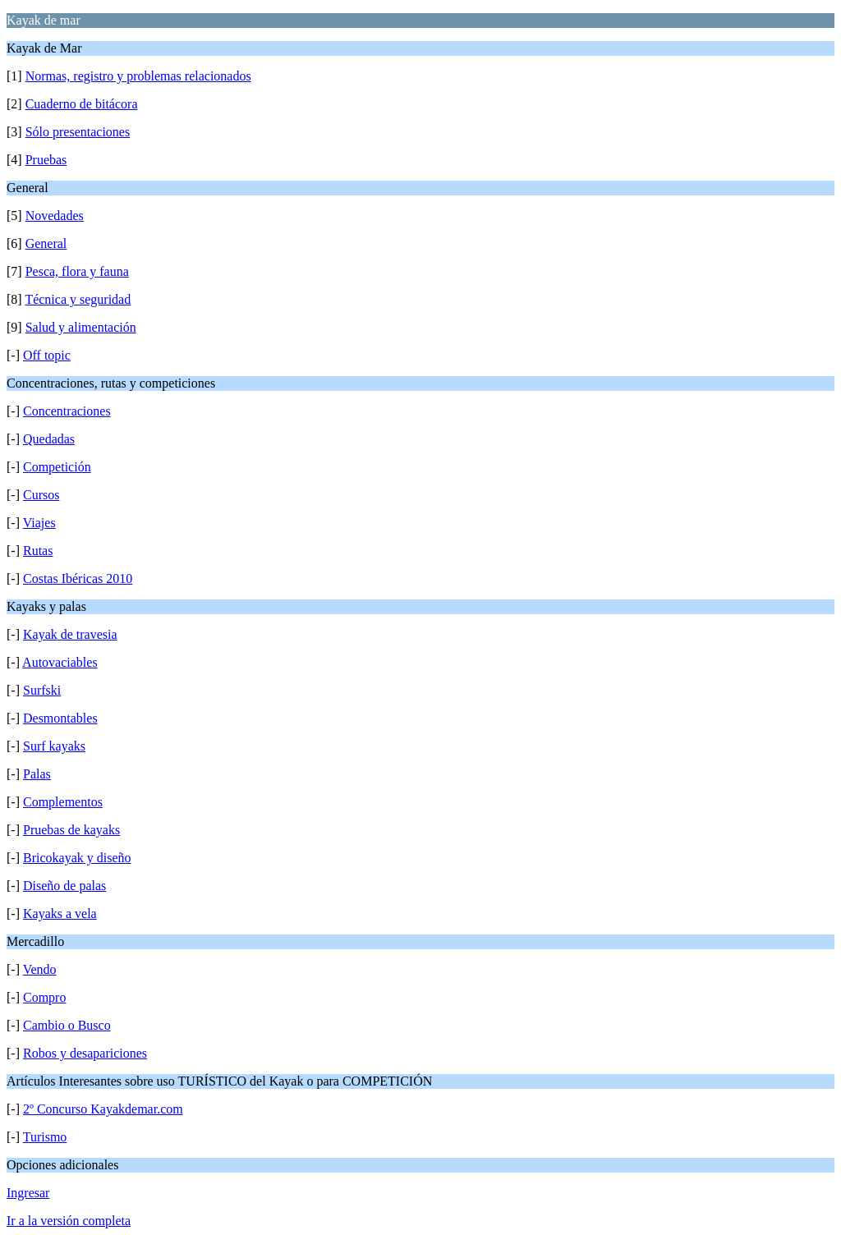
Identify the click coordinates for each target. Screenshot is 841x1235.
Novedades (54, 216)
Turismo (45, 1137)
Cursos (41, 495)
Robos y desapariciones (85, 1053)
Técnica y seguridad (78, 299)
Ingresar (28, 1193)
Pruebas (46, 160)
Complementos (63, 802)
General (46, 243)
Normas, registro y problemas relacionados (138, 76)
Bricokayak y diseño (77, 858)
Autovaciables (60, 662)
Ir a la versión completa (69, 1221)
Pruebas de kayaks (71, 830)
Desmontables (60, 718)
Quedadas (49, 439)
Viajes (39, 523)
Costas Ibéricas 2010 (77, 578)
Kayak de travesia (70, 634)
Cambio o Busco (67, 1025)
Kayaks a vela (60, 914)
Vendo (40, 969)
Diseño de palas (64, 886)
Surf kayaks (54, 746)
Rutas (38, 551)
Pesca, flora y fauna (77, 271)
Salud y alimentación (80, 327)
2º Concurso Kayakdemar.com (103, 1109)
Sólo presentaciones (78, 132)
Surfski (42, 690)
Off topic (47, 355)
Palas (37, 774)
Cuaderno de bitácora (81, 104)
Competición (57, 467)
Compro (44, 997)
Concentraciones (67, 411)
